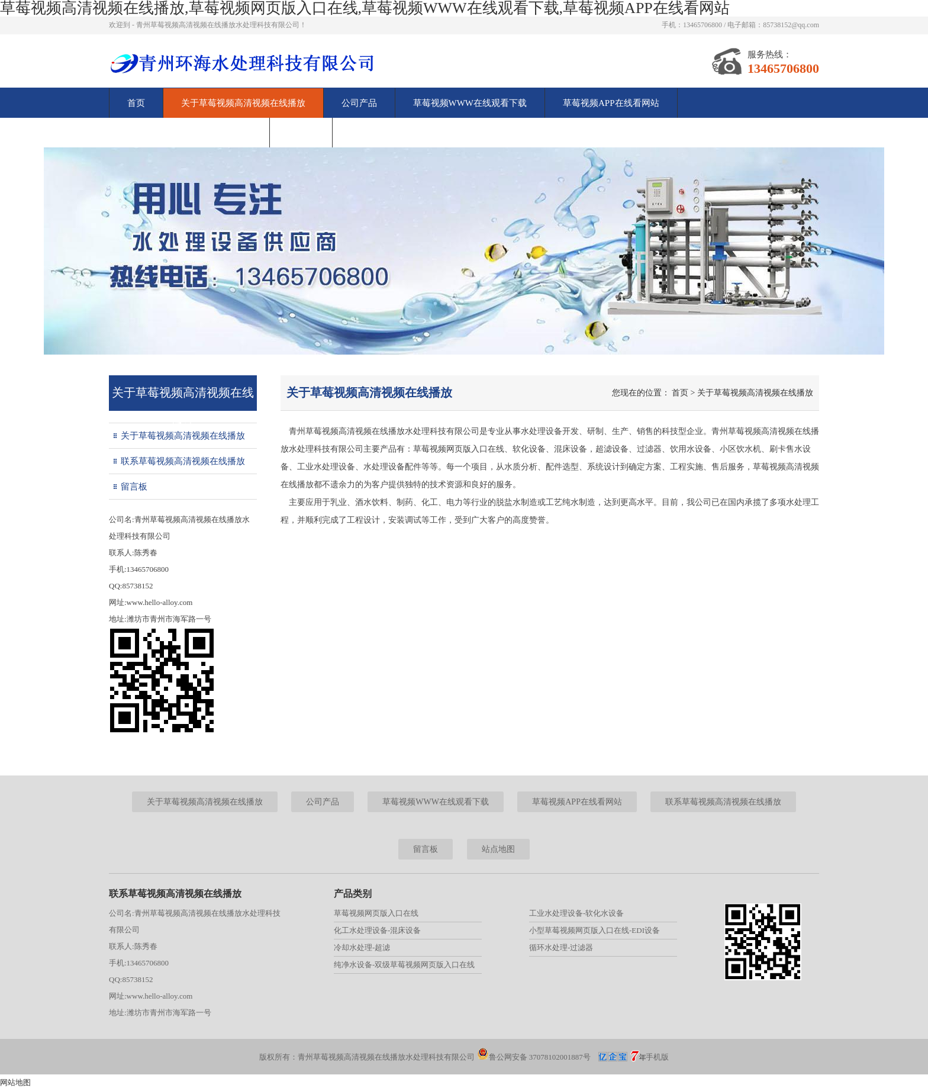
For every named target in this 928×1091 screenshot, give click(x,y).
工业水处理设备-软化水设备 (576, 913)
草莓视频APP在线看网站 (611, 103)
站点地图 (498, 849)
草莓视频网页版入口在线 (376, 913)
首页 (136, 103)
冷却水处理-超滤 (362, 947)
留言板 (301, 132)
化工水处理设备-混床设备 (377, 930)
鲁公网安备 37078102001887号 (534, 1057)
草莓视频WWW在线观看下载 (470, 103)
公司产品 (359, 103)
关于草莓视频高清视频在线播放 (243, 103)
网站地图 (15, 1082)
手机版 (657, 1057)
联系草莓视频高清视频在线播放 (189, 132)
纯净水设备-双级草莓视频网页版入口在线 (404, 964)
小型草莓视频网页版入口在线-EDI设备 (594, 930)
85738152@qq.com (791, 25)
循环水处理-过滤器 (561, 947)
